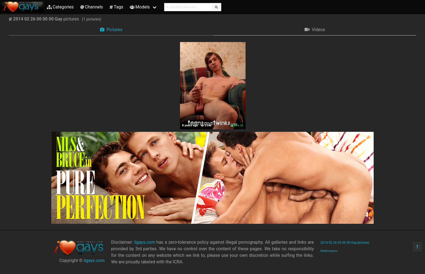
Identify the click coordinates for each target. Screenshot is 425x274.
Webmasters (329, 251)
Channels (91, 7)
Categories (60, 7)
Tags (116, 7)
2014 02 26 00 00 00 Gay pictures (344, 243)
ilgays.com (94, 260)
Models (140, 7)
